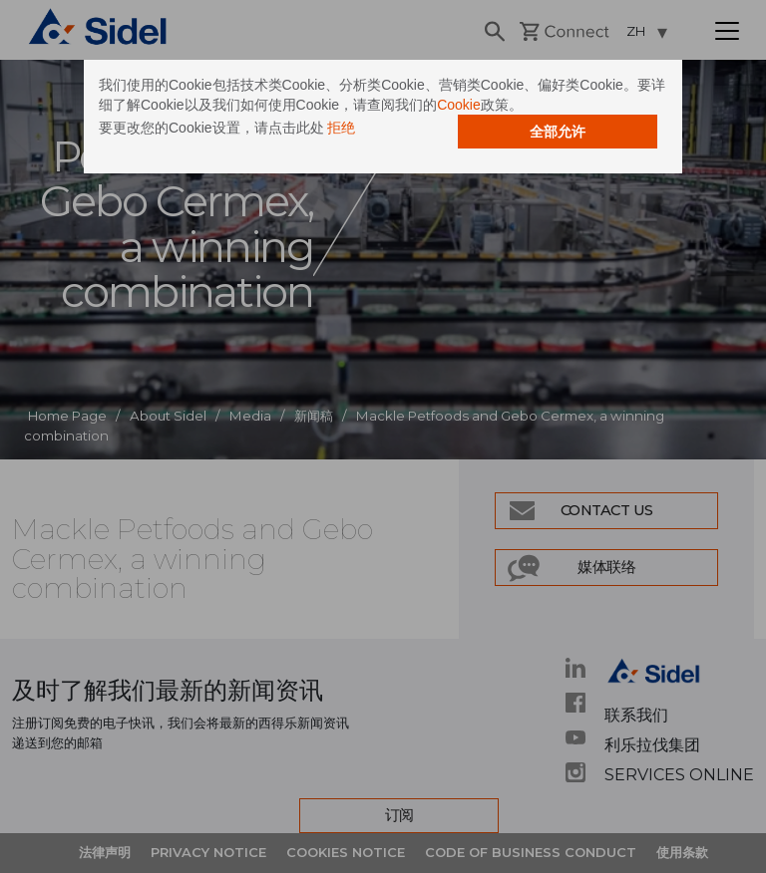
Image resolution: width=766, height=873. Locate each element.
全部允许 (557, 132)
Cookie (459, 105)
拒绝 (341, 128)
